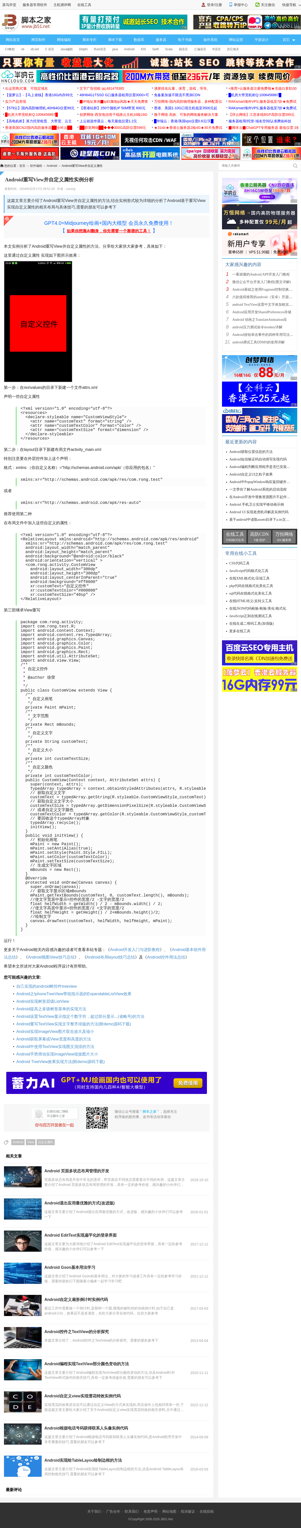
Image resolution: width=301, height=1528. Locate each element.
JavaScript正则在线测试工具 (250, 616)
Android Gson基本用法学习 (69, 1267)
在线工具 (84, 5)
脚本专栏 (90, 40)
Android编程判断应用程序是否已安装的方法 (263, 467)
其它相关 (233, 49)
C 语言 (49, 49)
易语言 (183, 49)
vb (22, 49)
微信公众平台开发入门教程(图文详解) (261, 282)
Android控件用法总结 (166, 957)
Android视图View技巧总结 (51, 957)
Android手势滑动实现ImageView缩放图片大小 (57, 1054)
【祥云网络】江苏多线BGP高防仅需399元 (261, 115)
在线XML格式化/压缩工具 (249, 578)
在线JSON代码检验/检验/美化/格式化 (257, 608)
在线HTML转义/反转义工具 (250, 601)
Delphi (83, 49)
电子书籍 (185, 40)
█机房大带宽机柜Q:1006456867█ (255, 95)
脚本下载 (115, 40)
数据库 (139, 40)
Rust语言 (100, 49)
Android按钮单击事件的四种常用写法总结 (264, 335)
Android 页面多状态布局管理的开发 (76, 1171)
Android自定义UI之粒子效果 (251, 474)
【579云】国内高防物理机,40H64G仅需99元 (39, 108)
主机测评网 (62, 5)
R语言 (216, 49)
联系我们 (132, 1511)
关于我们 (94, 1511)
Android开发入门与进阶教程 (135, 949)
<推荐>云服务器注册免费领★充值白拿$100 (263, 88)
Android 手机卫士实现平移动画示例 (256, 504)
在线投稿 (207, 1511)
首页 (22, 166)
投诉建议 (188, 1511)
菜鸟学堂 (9, 5)
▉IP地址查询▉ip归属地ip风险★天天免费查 (114, 101)
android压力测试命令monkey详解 (257, 327)
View (30, 1142)
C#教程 (10, 49)
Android (129, 49)
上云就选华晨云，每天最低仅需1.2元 (108, 121)
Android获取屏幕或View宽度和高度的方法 (53, 1039)
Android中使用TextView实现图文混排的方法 (55, 1046)
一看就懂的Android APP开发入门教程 (261, 274)
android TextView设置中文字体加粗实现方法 (265, 304)
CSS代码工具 (239, 563)
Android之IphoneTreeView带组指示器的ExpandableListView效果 (73, 994)
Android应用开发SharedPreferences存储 (261, 312)
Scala (169, 49)
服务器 (161, 40)
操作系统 (210, 40)
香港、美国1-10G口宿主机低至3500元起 (185, 108)
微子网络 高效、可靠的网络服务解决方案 (186, 115)
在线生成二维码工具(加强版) (251, 623)
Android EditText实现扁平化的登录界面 (80, 1235)
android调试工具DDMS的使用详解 (258, 342)
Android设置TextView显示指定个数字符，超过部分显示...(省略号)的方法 (80, 1016)
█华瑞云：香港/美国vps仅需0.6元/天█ (183, 121)
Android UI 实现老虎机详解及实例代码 (258, 512)
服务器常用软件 (35, 5)
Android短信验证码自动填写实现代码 (258, 459)
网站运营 (236, 40)
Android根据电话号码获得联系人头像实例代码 (86, 1428)
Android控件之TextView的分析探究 (76, 1332)
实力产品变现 (15, 101)
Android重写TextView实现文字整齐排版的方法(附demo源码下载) (73, 1024)
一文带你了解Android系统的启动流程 (258, 489)
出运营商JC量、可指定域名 (26, 88)
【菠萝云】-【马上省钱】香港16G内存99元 (39, 95)
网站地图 (169, 1511)
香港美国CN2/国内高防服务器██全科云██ (38, 128)
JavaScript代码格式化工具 (248, 571)
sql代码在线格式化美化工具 (250, 593)
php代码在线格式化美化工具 (251, 586)
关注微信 (268, 5)
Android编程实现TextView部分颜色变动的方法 (86, 1364)
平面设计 (262, 40)
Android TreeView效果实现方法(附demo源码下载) (60, 1062)
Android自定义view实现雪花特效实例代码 (82, 1396)
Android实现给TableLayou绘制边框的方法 (83, 1460)
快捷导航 (291, 5)
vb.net (35, 49)
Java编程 (66, 49)
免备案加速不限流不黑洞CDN (177, 95)
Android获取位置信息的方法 (251, 452)
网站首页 (13, 40)
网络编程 (64, 40)
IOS (143, 49)
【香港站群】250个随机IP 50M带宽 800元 (112, 108)
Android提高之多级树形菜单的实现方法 (51, 1009)
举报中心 (241, 5)
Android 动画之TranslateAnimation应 (259, 320)
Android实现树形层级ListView (42, 1001)
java (115, 49)
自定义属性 (45, 1142)
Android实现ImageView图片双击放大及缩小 (55, 1031)
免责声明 (150, 1511)
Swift (155, 49)
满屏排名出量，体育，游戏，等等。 (182, 88)
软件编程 (36, 166)
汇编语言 (200, 49)
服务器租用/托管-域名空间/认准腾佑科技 (260, 121)
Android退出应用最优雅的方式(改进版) (79, 1203)
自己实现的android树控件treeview (46, 986)
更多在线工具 (239, 631)
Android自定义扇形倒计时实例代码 (76, 1299)
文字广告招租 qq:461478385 (102, 88)
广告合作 (113, 1511)
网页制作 (38, 40)
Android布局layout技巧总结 (111, 957)
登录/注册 (214, 5)
